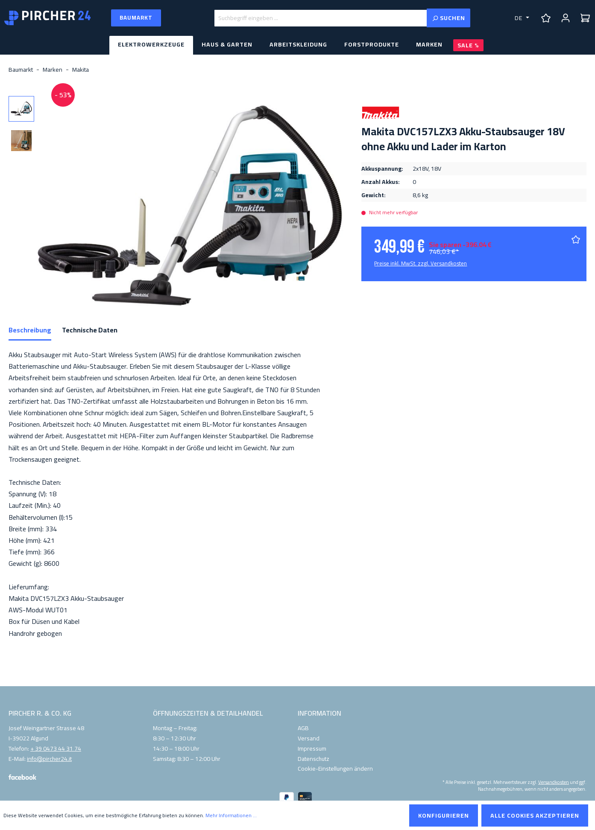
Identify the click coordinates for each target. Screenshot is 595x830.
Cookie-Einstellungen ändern (335, 768)
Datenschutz (313, 758)
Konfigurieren (443, 815)
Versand (308, 738)
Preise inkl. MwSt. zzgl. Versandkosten (420, 263)
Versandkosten (553, 782)
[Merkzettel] (546, 18)
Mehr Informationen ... (231, 815)
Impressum (312, 748)
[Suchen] (448, 18)
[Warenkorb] (585, 18)
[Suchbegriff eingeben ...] (320, 18)
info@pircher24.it (49, 759)
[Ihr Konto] (565, 18)
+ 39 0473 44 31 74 (55, 749)
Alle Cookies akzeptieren (534, 815)
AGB (303, 728)
